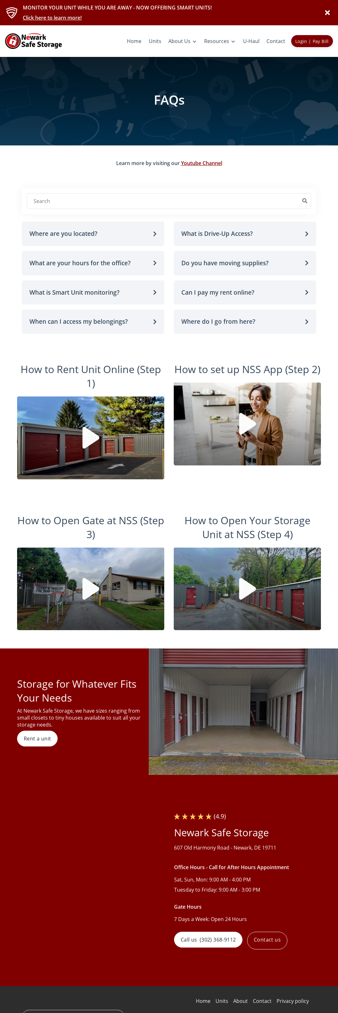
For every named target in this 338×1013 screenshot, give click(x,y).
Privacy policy (293, 1001)
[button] (93, 234)
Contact (262, 1001)
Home (203, 1001)
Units (222, 1001)
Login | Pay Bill (312, 41)
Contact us (270, 940)
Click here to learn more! (52, 17)
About (240, 1001)
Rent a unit (37, 738)
